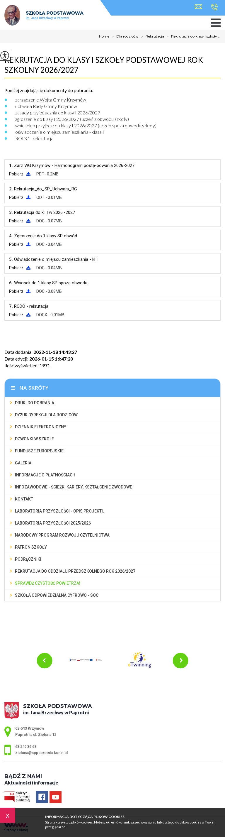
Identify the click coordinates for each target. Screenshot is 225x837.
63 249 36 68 (214, 7)
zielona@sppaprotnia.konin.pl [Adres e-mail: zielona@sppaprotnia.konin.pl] (41, 752)
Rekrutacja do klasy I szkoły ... (192, 37)
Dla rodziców (124, 37)
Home (104, 36)
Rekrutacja (151, 37)
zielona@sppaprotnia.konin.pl (198, 6)
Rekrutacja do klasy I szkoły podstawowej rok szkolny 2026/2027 (103, 65)
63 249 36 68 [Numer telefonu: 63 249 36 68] (25, 746)
